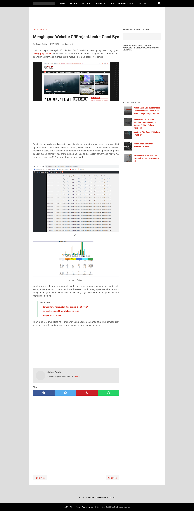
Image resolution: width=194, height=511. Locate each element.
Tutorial (87, 3)
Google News (125, 3)
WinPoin (77, 376)
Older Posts (112, 478)
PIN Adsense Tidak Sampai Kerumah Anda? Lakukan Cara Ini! (146, 158)
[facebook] (44, 393)
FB (112, 3)
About (81, 497)
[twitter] (65, 393)
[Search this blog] (159, 3)
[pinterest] (87, 393)
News (62, 3)
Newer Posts (40, 478)
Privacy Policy (75, 507)
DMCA (66, 507)
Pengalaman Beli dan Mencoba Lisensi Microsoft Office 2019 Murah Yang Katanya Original (147, 111)
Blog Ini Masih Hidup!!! (53, 315)
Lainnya (100, 3)
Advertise (90, 497)
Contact (112, 497)
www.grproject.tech (42, 53)
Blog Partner (101, 497)
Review (73, 3)
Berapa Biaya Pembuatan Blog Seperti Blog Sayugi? (65, 307)
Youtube (142, 3)
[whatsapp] (108, 393)
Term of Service (87, 507)
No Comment (67, 44)
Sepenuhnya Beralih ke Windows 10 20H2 (61, 311)
